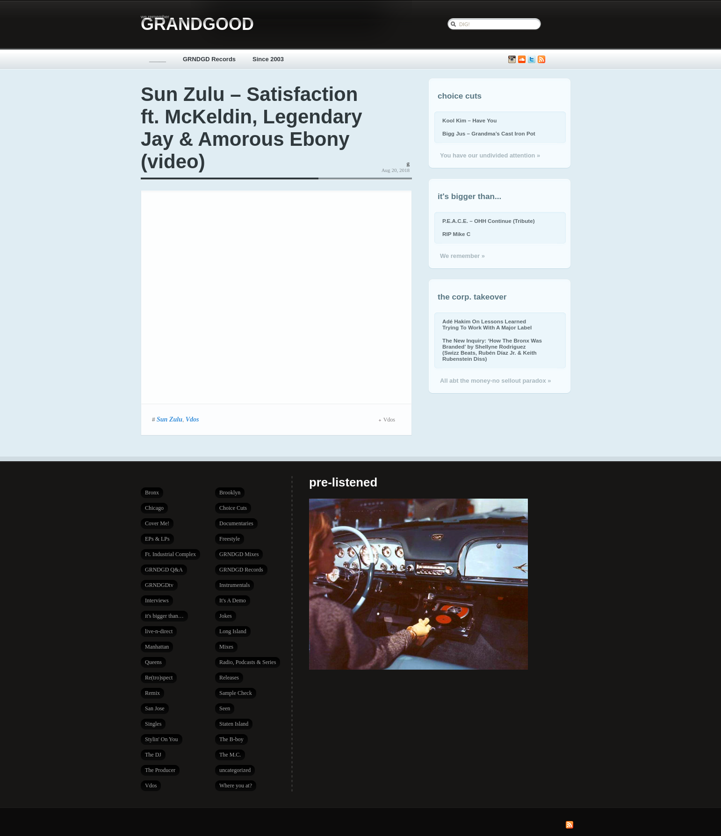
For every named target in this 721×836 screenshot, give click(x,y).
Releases (229, 677)
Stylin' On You (161, 739)
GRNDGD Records (209, 59)
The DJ (153, 754)
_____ (157, 59)
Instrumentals (234, 585)
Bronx (152, 492)
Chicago (154, 508)
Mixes (226, 646)
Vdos (192, 419)
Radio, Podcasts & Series (247, 662)
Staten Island (233, 724)
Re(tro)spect (159, 677)
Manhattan (157, 646)
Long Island (232, 631)
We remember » (462, 255)
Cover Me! (157, 523)
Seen (224, 708)
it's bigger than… (164, 616)
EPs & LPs (157, 539)
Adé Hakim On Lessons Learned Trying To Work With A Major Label (487, 324)
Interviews (157, 600)
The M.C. (230, 754)
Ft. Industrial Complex (170, 554)
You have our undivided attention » (490, 155)
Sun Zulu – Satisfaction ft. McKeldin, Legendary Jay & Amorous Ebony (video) (251, 127)
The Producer (160, 770)
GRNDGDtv (159, 585)
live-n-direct (159, 631)
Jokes (225, 616)
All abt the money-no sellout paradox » (495, 380)
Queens (153, 662)
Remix (152, 693)
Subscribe (541, 60)
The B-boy (231, 739)
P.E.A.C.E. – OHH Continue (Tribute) (488, 221)
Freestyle (229, 539)
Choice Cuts (233, 508)
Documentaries (236, 523)
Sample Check (235, 693)
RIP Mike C (456, 234)
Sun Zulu (169, 419)
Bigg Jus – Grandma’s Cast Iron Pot (488, 133)
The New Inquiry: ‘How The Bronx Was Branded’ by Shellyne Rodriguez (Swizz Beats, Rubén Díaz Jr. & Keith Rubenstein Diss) (492, 349)
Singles (153, 724)
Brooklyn (229, 492)
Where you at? (235, 785)
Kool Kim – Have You (469, 120)
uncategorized (235, 770)
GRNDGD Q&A (164, 569)
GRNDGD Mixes (239, 554)
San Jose (155, 708)
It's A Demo (232, 600)
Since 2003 (268, 59)
